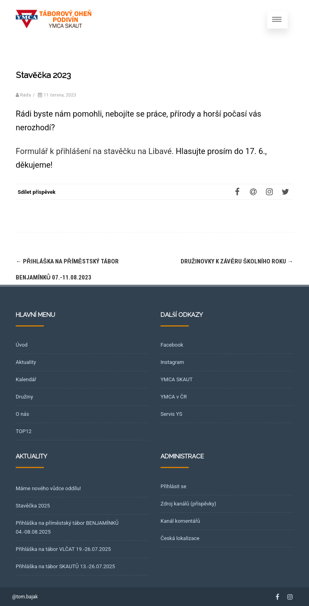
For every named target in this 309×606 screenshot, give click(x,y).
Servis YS (171, 414)
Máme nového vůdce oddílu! (48, 488)
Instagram (172, 362)
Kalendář (26, 379)
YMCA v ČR (174, 397)
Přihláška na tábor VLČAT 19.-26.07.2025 (63, 549)
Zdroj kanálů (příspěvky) (188, 504)
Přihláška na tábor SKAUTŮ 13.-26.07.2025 (65, 566)
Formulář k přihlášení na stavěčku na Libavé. (95, 151)
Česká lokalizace (180, 538)
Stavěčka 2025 (33, 506)
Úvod (21, 345)
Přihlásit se (173, 486)
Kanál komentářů (180, 521)
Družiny (24, 397)
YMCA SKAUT (177, 379)
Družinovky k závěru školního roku (237, 261)
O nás (22, 414)
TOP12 (23, 431)
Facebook (172, 345)
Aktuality (26, 362)
